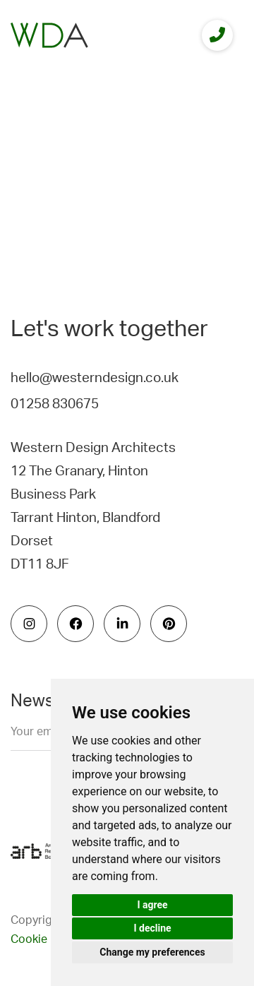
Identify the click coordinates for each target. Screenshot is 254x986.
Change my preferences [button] (152, 952)
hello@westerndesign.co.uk (95, 378)
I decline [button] (152, 928)
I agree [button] (152, 904)
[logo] (49, 35)
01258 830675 (55, 404)
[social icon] (29, 623)
